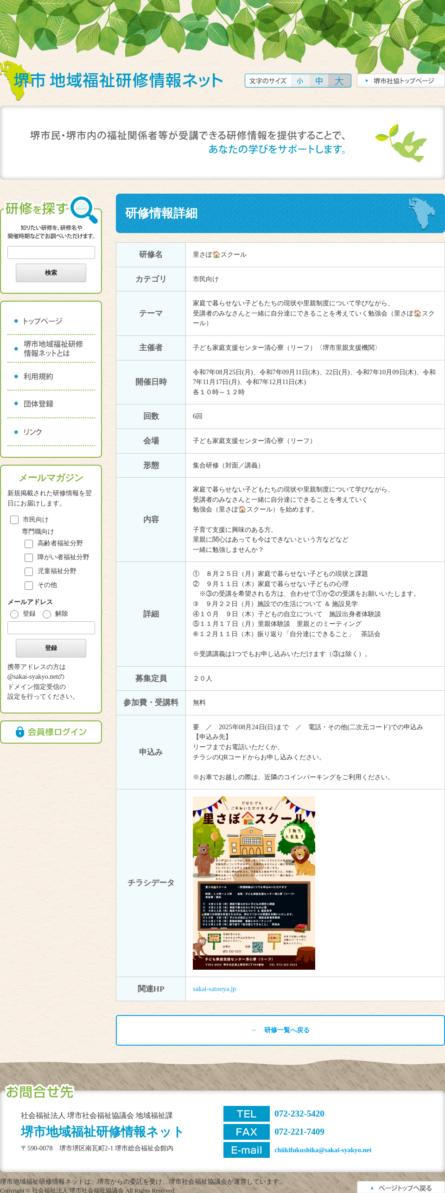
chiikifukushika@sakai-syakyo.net (322, 1150)
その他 (41, 584)
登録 (23, 613)
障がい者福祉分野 (57, 557)
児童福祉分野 (50, 570)
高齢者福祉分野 (54, 543)
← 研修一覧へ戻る (280, 1030)
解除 (56, 613)
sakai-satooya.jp (214, 988)
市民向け (29, 519)
